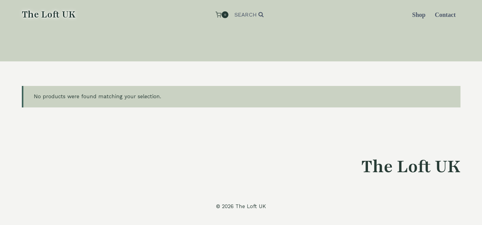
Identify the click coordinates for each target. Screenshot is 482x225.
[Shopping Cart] (221, 14)
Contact (445, 14)
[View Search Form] (249, 15)
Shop (418, 14)
